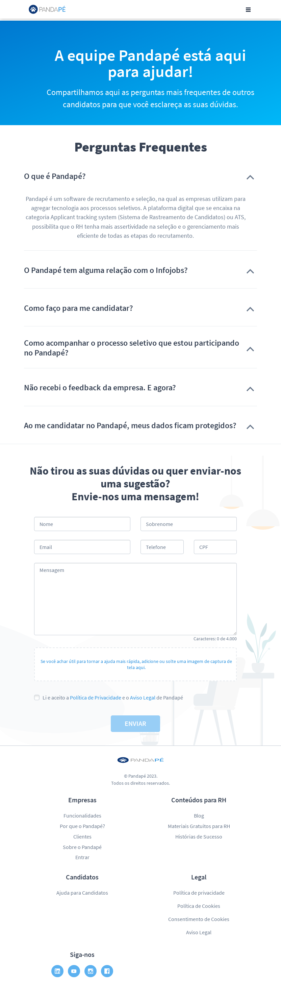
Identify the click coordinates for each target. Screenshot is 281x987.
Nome (46, 524)
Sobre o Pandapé (82, 847)
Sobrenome (159, 524)
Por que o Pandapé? (82, 826)
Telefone (156, 547)
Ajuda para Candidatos (82, 892)
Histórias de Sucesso (198, 836)
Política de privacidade (199, 892)
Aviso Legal (142, 697)
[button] (140, 176)
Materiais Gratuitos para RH (199, 826)
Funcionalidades (82, 815)
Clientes (82, 836)
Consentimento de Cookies (198, 919)
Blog (199, 815)
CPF (203, 547)
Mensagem (52, 570)
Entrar (82, 857)
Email (46, 547)
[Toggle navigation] (248, 9)
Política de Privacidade (95, 697)
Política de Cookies (198, 905)
